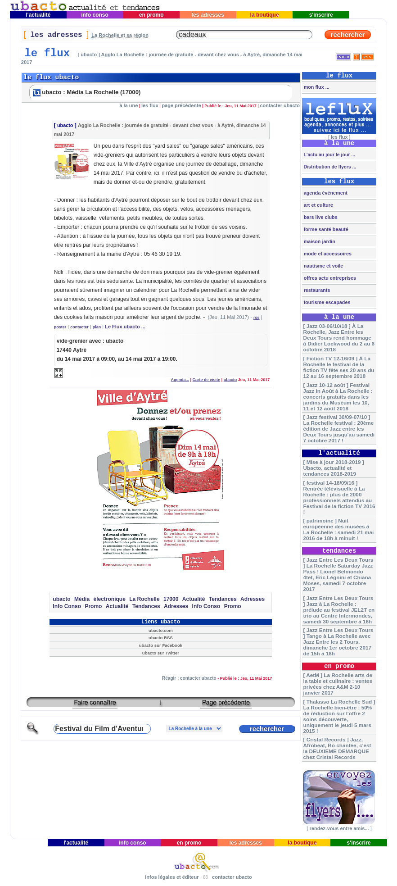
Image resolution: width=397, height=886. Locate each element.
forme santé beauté (325, 229)
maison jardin (318, 241)
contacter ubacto (280, 105)
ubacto (65, 125)
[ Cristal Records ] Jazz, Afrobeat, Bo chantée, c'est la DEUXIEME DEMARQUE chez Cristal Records (337, 748)
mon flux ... (315, 87)
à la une (128, 105)
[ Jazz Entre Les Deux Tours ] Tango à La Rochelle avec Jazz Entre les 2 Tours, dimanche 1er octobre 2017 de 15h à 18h (338, 641)
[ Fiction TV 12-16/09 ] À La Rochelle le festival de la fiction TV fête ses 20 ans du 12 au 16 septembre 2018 (338, 367)
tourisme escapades (326, 302)
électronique (109, 599)
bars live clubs (320, 217)
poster (60, 327)
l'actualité (38, 15)
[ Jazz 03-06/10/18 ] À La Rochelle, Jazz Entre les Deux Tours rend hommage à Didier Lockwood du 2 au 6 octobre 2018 (338, 337)
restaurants (316, 290)
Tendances (223, 599)
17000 (170, 599)
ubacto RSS (161, 637)
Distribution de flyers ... (329, 166)
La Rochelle (144, 599)
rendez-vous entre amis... (339, 828)
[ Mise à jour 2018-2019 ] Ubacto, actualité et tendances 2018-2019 (333, 468)
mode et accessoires (327, 253)
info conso (95, 15)
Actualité (193, 599)
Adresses (252, 599)
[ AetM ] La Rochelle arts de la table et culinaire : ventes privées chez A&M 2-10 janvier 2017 (337, 683)
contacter (79, 327)
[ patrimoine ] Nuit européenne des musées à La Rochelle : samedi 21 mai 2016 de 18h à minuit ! (338, 529)
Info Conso (67, 606)
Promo (93, 606)
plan (97, 327)
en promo (151, 15)
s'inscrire (320, 15)
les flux (149, 105)
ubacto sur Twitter (160, 652)
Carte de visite (207, 379)
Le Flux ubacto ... (125, 326)
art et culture (317, 205)
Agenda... (180, 379)
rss (256, 317)
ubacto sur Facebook (160, 645)
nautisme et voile (322, 265)
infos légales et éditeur (171, 877)
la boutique (264, 15)
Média (82, 599)
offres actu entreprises (329, 278)
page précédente (181, 105)
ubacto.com (161, 630)
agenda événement (324, 192)
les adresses (208, 15)
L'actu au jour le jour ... (328, 154)
